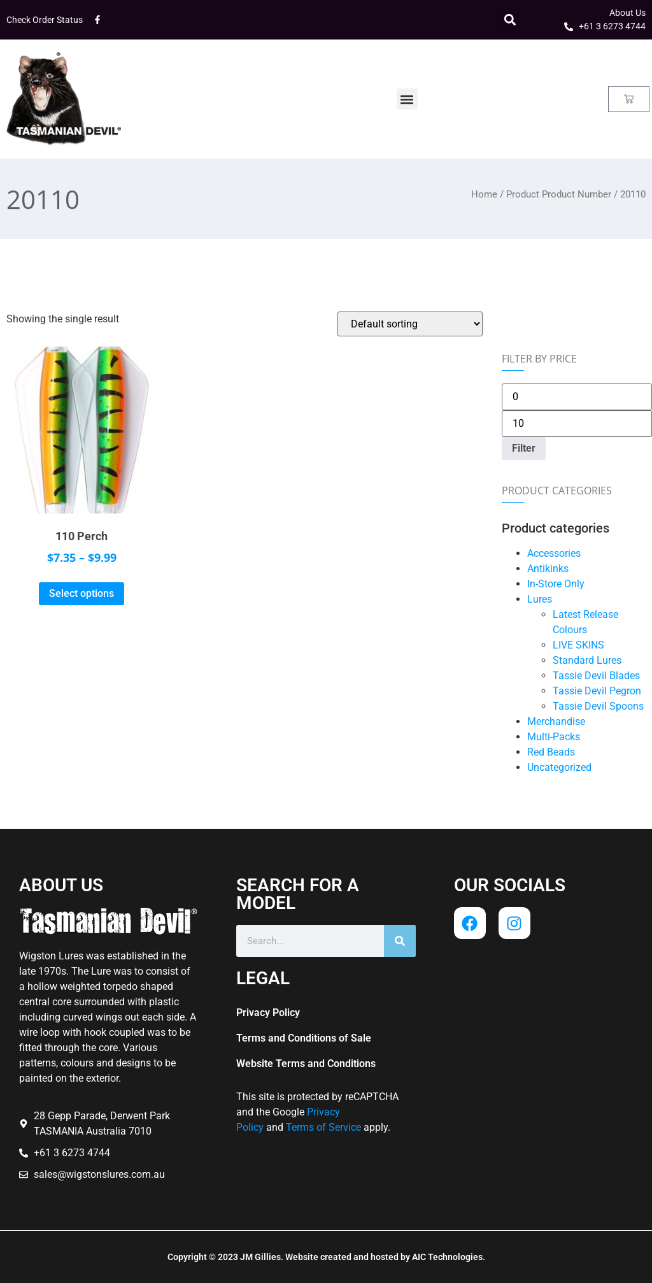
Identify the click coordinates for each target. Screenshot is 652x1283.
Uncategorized (559, 767)
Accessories (554, 553)
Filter (523, 448)
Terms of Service (323, 1127)
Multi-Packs (553, 737)
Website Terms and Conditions (306, 1063)
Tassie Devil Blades (596, 676)
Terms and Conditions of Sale (303, 1038)
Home (484, 194)
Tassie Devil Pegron (597, 691)
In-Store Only (556, 584)
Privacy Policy (268, 1013)
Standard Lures (587, 660)
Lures (539, 599)
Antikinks (548, 569)
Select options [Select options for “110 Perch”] (81, 593)
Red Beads (551, 752)
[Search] (400, 941)
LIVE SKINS (578, 645)
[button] (509, 20)
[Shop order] (410, 324)
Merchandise (556, 721)
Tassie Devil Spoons (598, 706)
